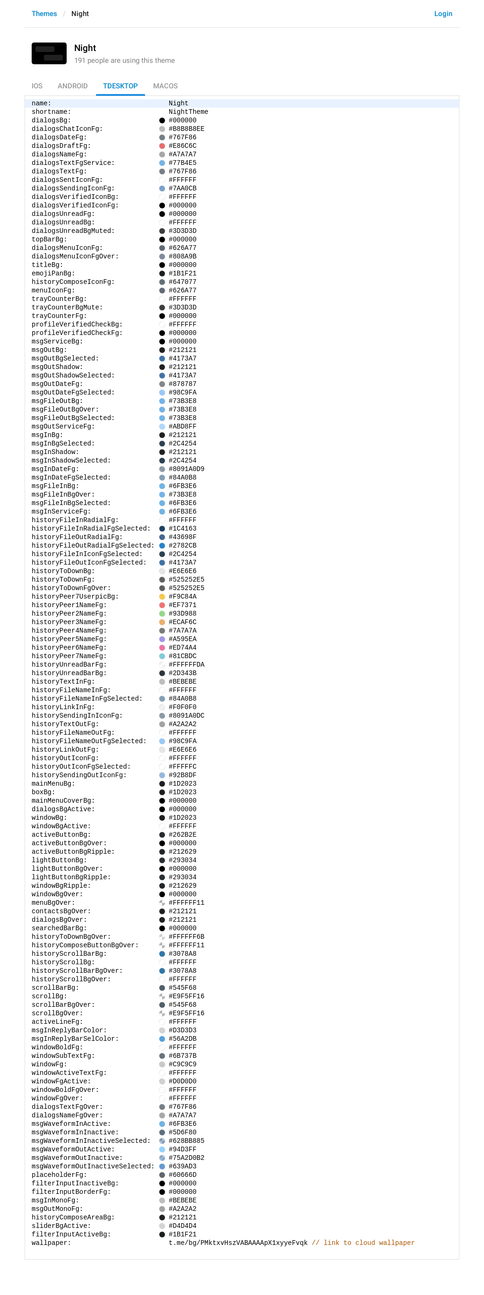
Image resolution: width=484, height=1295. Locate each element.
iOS (37, 86)
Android (73, 86)
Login (443, 13)
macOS (165, 86)
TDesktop (120, 86)
